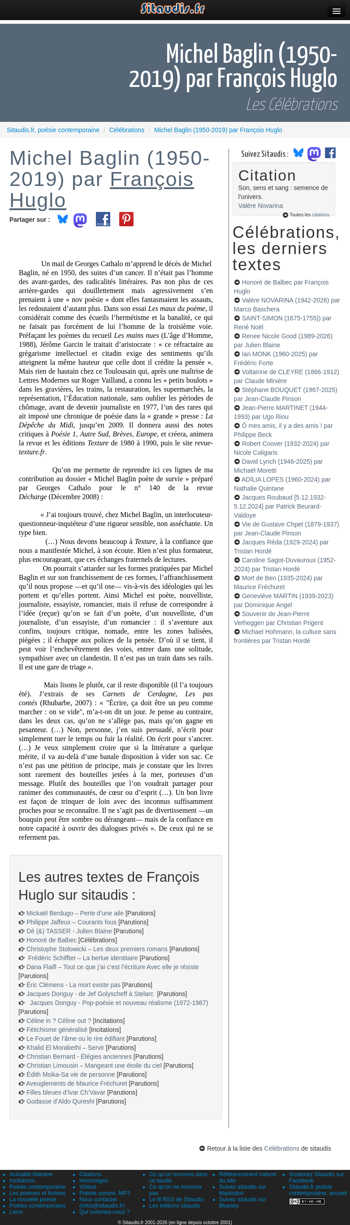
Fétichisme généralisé (57, 1029)
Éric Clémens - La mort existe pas (73, 984)
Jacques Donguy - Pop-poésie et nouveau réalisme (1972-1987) (117, 1002)
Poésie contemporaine (37, 1187)
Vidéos (87, 1187)
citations (320, 214)
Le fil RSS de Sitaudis (176, 1199)
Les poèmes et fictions (37, 1193)
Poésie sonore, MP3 (104, 1193)
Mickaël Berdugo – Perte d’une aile (75, 913)
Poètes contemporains (37, 1206)
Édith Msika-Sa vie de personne (70, 1074)
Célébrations (282, 1148)
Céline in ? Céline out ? (59, 1020)
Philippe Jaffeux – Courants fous (72, 922)
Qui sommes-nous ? (104, 1212)
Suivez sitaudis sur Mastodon (242, 1190)
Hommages (93, 1181)
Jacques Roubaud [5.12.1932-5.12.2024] (280, 506)
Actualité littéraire (31, 1174)
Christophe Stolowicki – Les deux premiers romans (97, 949)
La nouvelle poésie (32, 1199)
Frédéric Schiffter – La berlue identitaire (82, 958)
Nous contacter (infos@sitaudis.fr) (102, 1202)
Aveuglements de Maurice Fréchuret (76, 1083)
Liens (16, 1212)
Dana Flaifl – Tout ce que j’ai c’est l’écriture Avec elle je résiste (112, 967)
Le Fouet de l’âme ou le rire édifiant (75, 1038)
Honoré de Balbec (52, 940)
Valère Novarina (260, 205)
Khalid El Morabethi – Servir (66, 1047)
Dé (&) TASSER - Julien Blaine (69, 931)
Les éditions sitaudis (174, 1206)
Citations (90, 1174)
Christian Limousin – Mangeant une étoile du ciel (95, 1065)
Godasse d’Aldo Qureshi (60, 1101)
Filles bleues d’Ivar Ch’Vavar (65, 1092)
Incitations (22, 1181)
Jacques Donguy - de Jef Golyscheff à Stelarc (91, 993)
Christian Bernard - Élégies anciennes (79, 1056)
